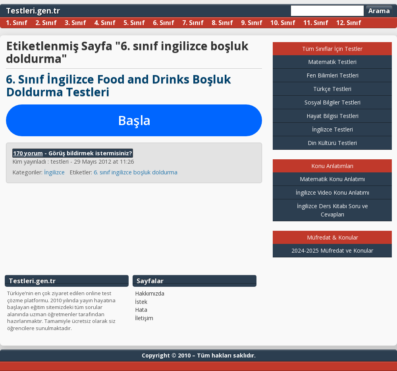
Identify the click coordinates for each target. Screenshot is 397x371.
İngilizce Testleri (332, 129)
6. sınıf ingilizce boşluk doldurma (135, 172)
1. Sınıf (16, 22)
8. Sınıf (222, 22)
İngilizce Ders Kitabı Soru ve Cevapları (332, 210)
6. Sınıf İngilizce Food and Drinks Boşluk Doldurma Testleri (118, 85)
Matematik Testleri (332, 62)
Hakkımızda (149, 293)
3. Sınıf (75, 22)
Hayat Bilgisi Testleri (332, 116)
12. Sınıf (348, 22)
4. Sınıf (105, 22)
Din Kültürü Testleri (332, 143)
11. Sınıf (315, 22)
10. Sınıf (282, 22)
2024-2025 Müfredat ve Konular (332, 250)
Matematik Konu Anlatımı (332, 179)
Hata (141, 309)
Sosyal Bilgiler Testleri (332, 102)
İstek (141, 301)
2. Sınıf (46, 22)
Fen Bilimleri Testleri (332, 75)
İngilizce (54, 172)
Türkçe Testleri (332, 89)
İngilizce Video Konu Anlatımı (332, 192)
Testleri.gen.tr (33, 10)
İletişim (144, 318)
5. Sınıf (134, 22)
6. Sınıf (163, 22)
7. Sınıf (193, 22)
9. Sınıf (251, 22)
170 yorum (28, 153)
